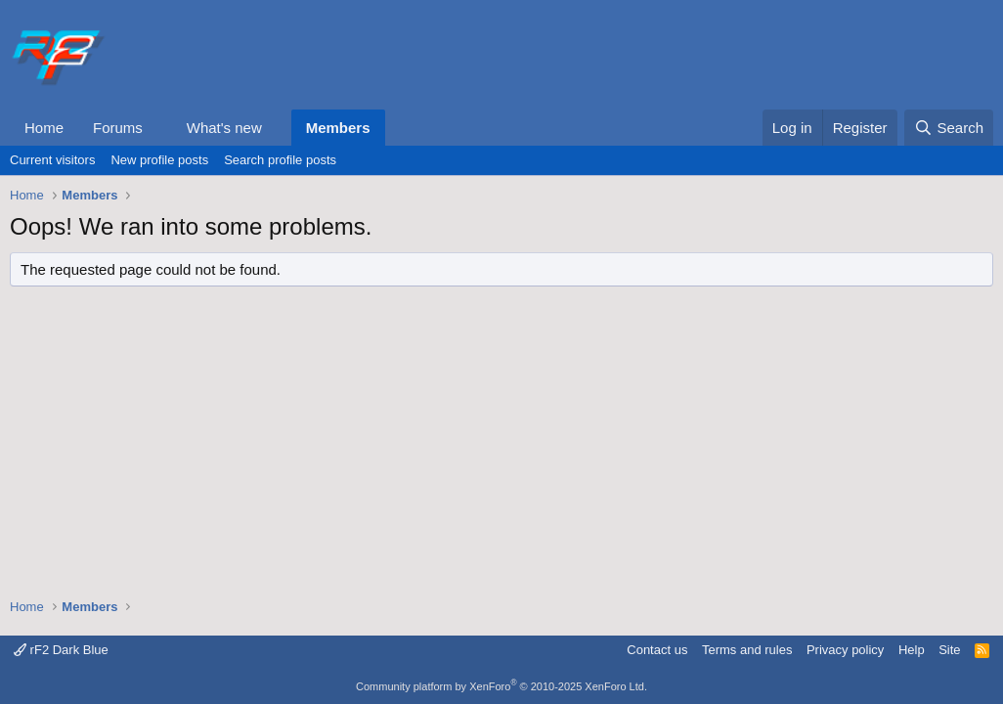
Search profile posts (280, 160)
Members (338, 127)
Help (911, 649)
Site (949, 649)
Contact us (657, 649)
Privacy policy (845, 649)
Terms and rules (747, 649)
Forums (118, 127)
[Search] (948, 128)
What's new (224, 127)
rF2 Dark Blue (61, 649)
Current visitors (52, 160)
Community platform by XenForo (501, 686)
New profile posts (159, 160)
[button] (158, 128)
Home (44, 127)
